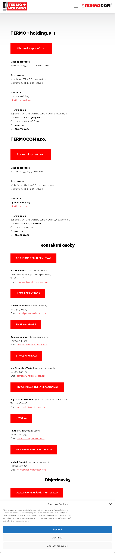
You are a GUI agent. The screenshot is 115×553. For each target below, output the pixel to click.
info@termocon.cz (19, 206)
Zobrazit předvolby (57, 546)
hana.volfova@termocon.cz (30, 438)
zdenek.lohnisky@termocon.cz (32, 344)
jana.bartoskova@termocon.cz (32, 407)
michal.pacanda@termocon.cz (32, 313)
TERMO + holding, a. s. (14, 5)
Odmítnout (57, 537)
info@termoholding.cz (21, 100)
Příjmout (57, 529)
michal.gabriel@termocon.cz (31, 469)
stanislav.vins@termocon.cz (30, 376)
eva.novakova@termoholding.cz (33, 282)
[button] (110, 504)
